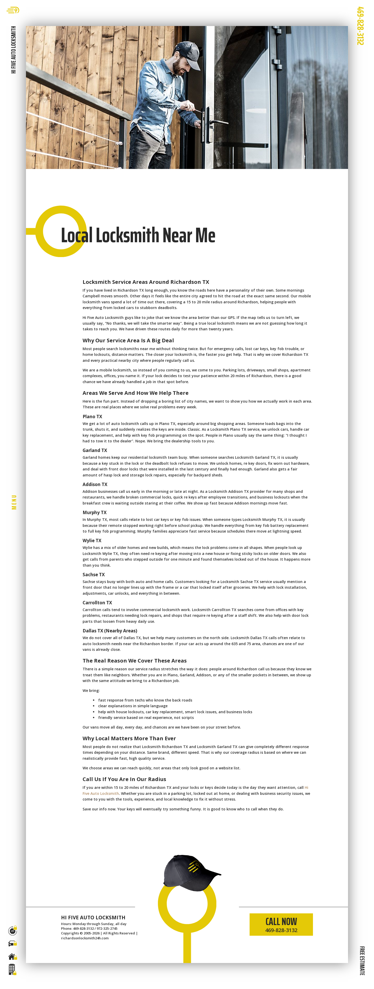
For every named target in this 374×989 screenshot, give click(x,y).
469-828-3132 (360, 25)
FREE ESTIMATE (362, 960)
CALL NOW (281, 923)
